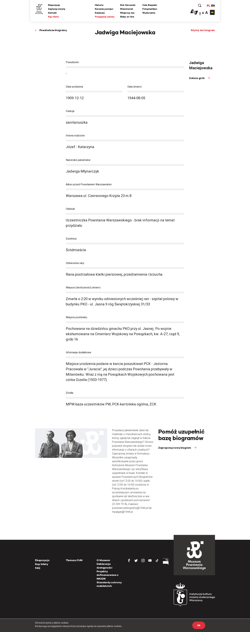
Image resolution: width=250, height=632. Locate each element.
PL (208, 5)
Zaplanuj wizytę (56, 8)
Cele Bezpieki (149, 5)
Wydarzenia (148, 12)
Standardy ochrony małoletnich (109, 584)
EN (213, 5)
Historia (99, 5)
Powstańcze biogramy (53, 30)
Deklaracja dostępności (104, 565)
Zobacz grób (197, 78)
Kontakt (52, 12)
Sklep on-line (127, 16)
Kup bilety (53, 16)
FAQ (37, 568)
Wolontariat (126, 8)
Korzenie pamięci (104, 8)
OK (198, 625)
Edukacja (100, 12)
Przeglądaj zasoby (104, 16)
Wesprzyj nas (127, 12)
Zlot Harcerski (127, 5)
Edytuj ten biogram (203, 30)
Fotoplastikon (149, 8)
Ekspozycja (54, 5)
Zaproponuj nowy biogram (175, 447)
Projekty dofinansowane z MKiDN (107, 575)
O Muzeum (103, 560)
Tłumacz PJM (74, 560)
